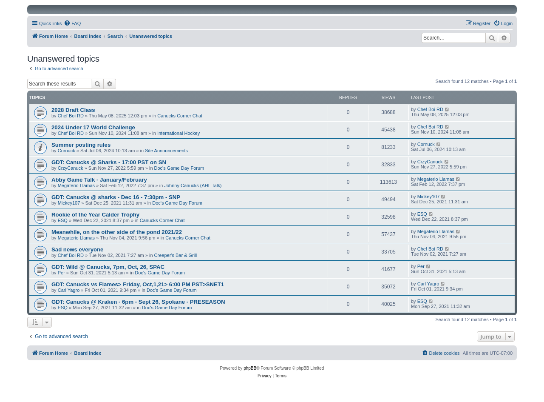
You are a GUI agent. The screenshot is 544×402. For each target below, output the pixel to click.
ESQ (63, 220)
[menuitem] (72, 23)
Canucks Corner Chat (179, 115)
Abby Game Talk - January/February (99, 180)
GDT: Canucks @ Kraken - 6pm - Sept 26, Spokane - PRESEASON (138, 302)
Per (61, 272)
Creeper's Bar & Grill (175, 255)
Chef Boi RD (71, 115)
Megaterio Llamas (76, 185)
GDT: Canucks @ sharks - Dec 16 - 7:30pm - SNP (115, 197)
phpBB (250, 368)
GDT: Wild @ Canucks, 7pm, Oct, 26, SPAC (107, 267)
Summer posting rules (80, 145)
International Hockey (178, 133)
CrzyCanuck (70, 168)
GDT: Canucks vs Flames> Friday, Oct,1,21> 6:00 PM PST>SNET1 (137, 284)
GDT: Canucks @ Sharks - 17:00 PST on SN (108, 162)
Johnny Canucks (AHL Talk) (192, 185)
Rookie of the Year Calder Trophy (95, 214)
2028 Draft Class (73, 110)
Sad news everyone (77, 249)
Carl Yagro (69, 290)
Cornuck (66, 150)
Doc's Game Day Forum (179, 168)
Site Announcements (166, 150)
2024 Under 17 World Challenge (93, 127)
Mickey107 (69, 202)
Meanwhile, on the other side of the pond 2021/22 (116, 232)
